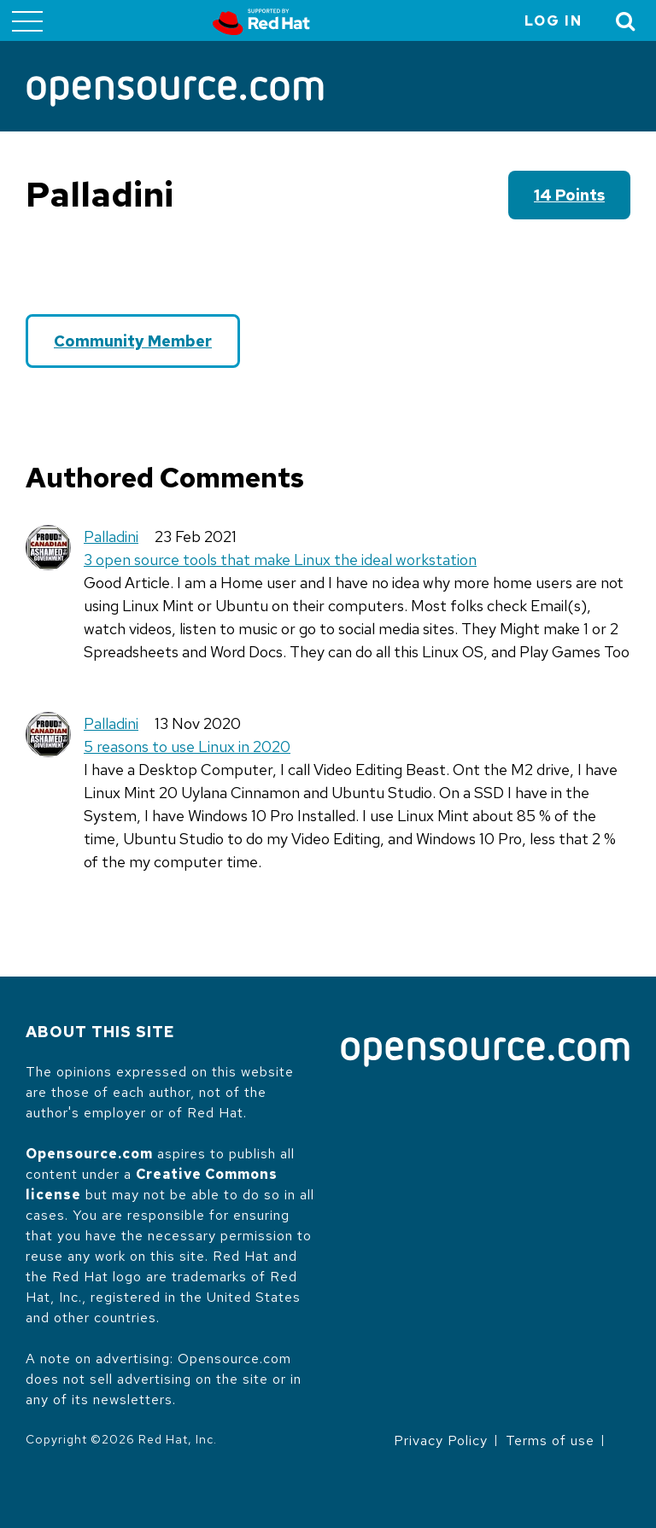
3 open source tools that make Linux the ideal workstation (280, 559)
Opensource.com (89, 1154)
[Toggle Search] (626, 21)
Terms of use (550, 1440)
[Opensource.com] (175, 92)
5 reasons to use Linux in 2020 (187, 746)
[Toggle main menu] (27, 20)
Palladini (111, 536)
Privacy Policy (441, 1440)
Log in (553, 21)
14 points (569, 195)
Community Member (133, 341)
